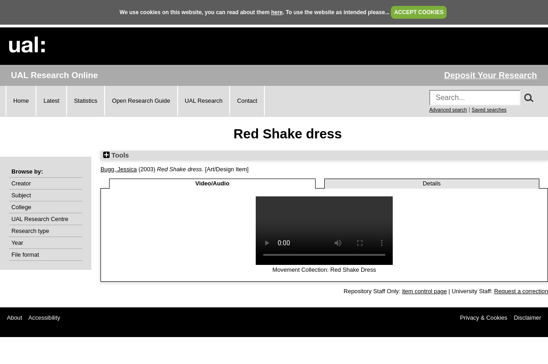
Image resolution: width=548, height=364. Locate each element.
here (277, 12)
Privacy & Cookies (483, 317)
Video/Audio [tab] (212, 183)
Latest (51, 100)
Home (21, 100)
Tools (116, 155)
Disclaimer (527, 317)
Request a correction (521, 291)
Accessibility (44, 317)
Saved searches (489, 109)
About (14, 317)
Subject (21, 195)
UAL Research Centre (39, 219)
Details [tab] (432, 183)
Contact (247, 100)
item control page (424, 291)
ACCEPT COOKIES (418, 12)
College (21, 207)
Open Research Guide (141, 100)
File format (25, 254)
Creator (21, 183)
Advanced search (448, 109)
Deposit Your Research (490, 75)
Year (17, 242)
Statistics (85, 100)
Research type (30, 230)
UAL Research (204, 100)
